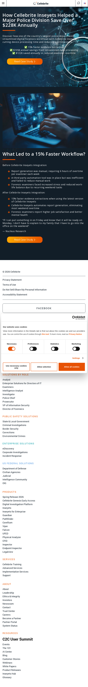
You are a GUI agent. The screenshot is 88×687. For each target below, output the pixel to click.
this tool (45, 334)
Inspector (7, 544)
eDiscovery (8, 448)
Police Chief (9, 397)
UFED (5, 533)
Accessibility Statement (15, 294)
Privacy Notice (75, 334)
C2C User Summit (18, 639)
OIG (4, 483)
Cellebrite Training (12, 564)
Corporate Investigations (15, 452)
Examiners (8, 386)
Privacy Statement (12, 279)
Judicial (7, 475)
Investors (7, 600)
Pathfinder (8, 518)
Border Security (10, 428)
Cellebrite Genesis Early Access (19, 500)
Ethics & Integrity (11, 596)
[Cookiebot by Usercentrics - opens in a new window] (74, 318)
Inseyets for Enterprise (14, 511)
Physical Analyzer (12, 537)
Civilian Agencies (11, 472)
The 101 (7, 648)
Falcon (6, 529)
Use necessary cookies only (16, 367)
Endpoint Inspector (12, 548)
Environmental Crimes (14, 436)
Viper (5, 526)
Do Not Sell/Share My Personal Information (25, 289)
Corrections (8, 432)
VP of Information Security (16, 405)
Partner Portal (10, 622)
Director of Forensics (13, 408)
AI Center (7, 651)
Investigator (9, 394)
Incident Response (12, 455)
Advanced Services (12, 567)
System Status (10, 625)
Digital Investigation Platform (18, 504)
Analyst (6, 379)
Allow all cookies (71, 367)
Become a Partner (12, 618)
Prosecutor (8, 401)
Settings (76, 358)
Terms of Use (9, 284)
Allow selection (44, 367)
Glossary (7, 677)
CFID (5, 540)
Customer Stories (11, 658)
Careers (6, 614)
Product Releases (12, 669)
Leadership (8, 592)
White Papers (9, 666)
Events (6, 644)
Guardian (7, 515)
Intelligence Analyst (13, 390)
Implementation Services (15, 571)
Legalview (8, 551)
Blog (5, 655)
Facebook (44, 308)
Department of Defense (14, 468)
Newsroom (8, 603)
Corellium (7, 522)
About (6, 589)
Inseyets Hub (9, 673)
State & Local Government (16, 421)
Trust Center (9, 611)
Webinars (7, 662)
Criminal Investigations (14, 425)
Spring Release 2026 (13, 496)
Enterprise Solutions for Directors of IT (22, 383)
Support (7, 575)
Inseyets (7, 507)
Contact (7, 607)
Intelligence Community (15, 479)
